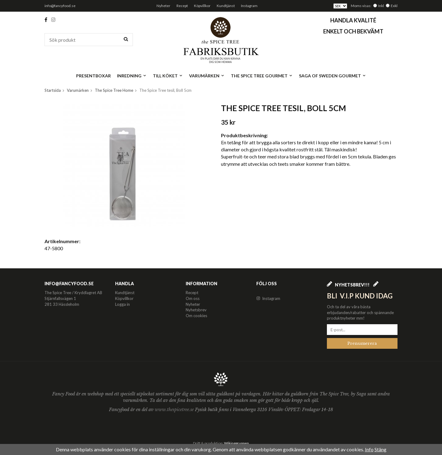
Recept (182, 5)
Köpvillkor (202, 5)
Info (369, 449)
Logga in (122, 304)
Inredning (132, 75)
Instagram (249, 5)
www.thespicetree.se (175, 409)
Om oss (193, 298)
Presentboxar (93, 75)
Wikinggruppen (236, 443)
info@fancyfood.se (60, 5)
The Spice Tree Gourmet (262, 75)
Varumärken (207, 75)
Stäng (380, 449)
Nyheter (163, 5)
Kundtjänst (226, 5)
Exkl (394, 5)
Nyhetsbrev (196, 309)
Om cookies (196, 315)
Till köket (168, 75)
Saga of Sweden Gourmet (332, 75)
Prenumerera (362, 343)
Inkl (381, 5)
